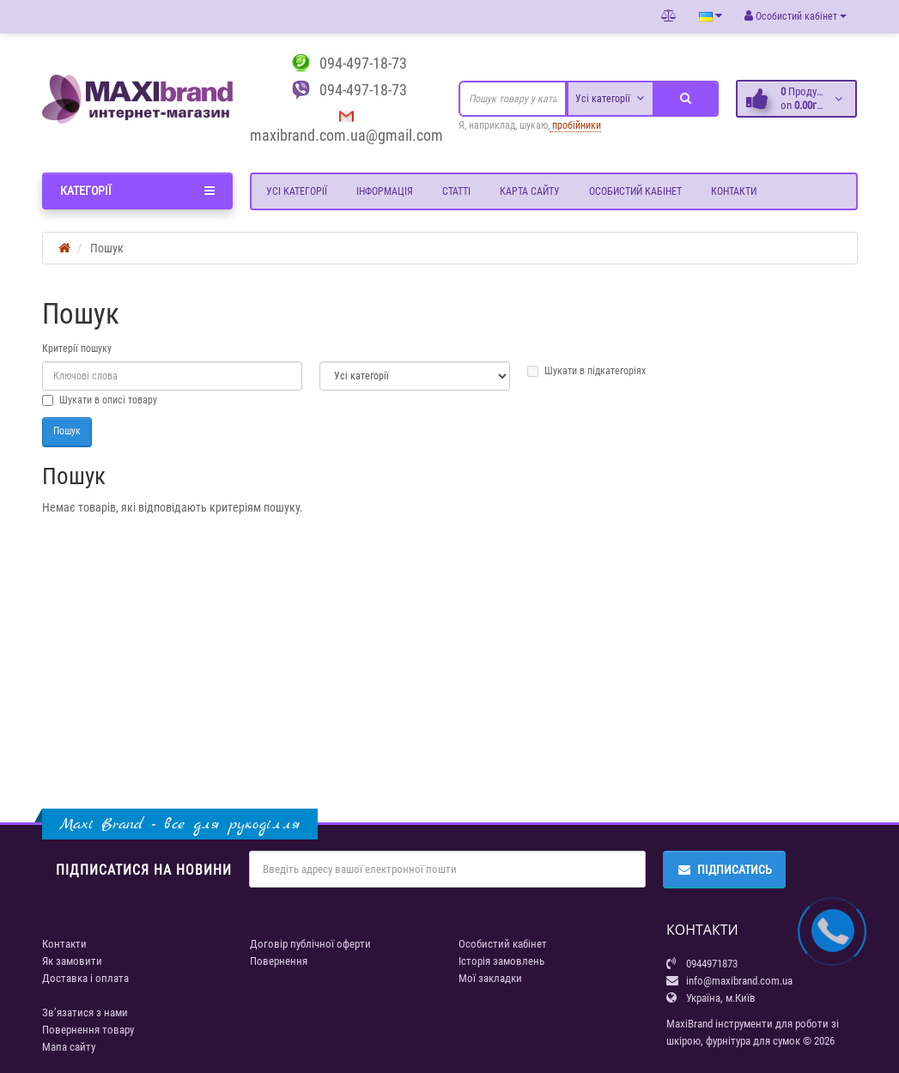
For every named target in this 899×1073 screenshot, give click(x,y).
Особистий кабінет (635, 191)
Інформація (384, 191)
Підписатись (724, 869)
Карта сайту (530, 191)
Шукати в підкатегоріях (586, 371)
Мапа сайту (68, 1046)
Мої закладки (490, 978)
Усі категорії (296, 191)
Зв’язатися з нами (85, 1012)
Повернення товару (88, 1029)
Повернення (278, 961)
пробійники (575, 125)
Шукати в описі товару (99, 400)
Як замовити (72, 961)
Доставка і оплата (85, 978)
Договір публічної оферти (310, 943)
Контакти (733, 191)
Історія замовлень (501, 961)
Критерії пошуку (77, 349)
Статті (456, 191)
